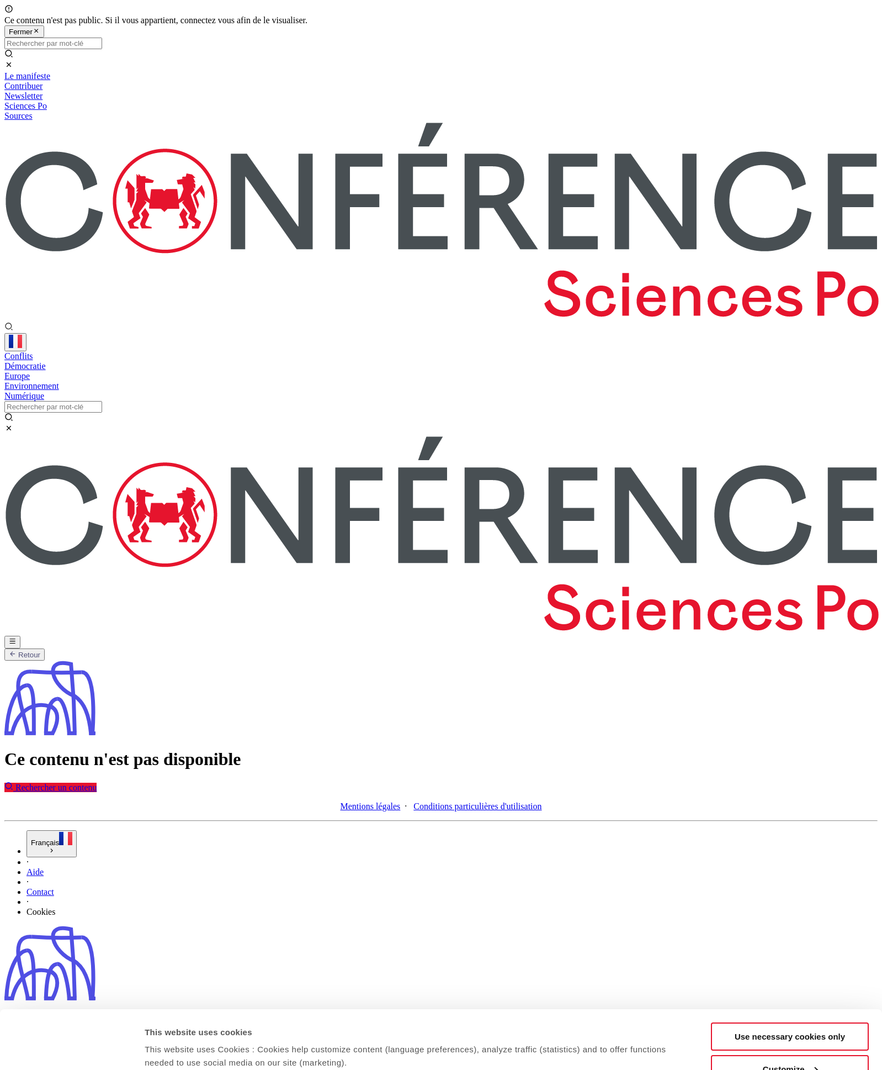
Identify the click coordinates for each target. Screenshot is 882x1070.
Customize (790, 835)
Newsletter (23, 96)
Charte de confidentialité (70, 1056)
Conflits (18, 356)
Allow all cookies (790, 867)
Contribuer (23, 86)
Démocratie (25, 366)
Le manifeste (27, 76)
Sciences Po (25, 105)
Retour (24, 654)
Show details (170, 860)
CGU (35, 1036)
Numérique (24, 395)
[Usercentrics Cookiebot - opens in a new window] (71, 873)
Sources (18, 115)
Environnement (31, 386)
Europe (17, 376)
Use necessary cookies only (790, 803)
